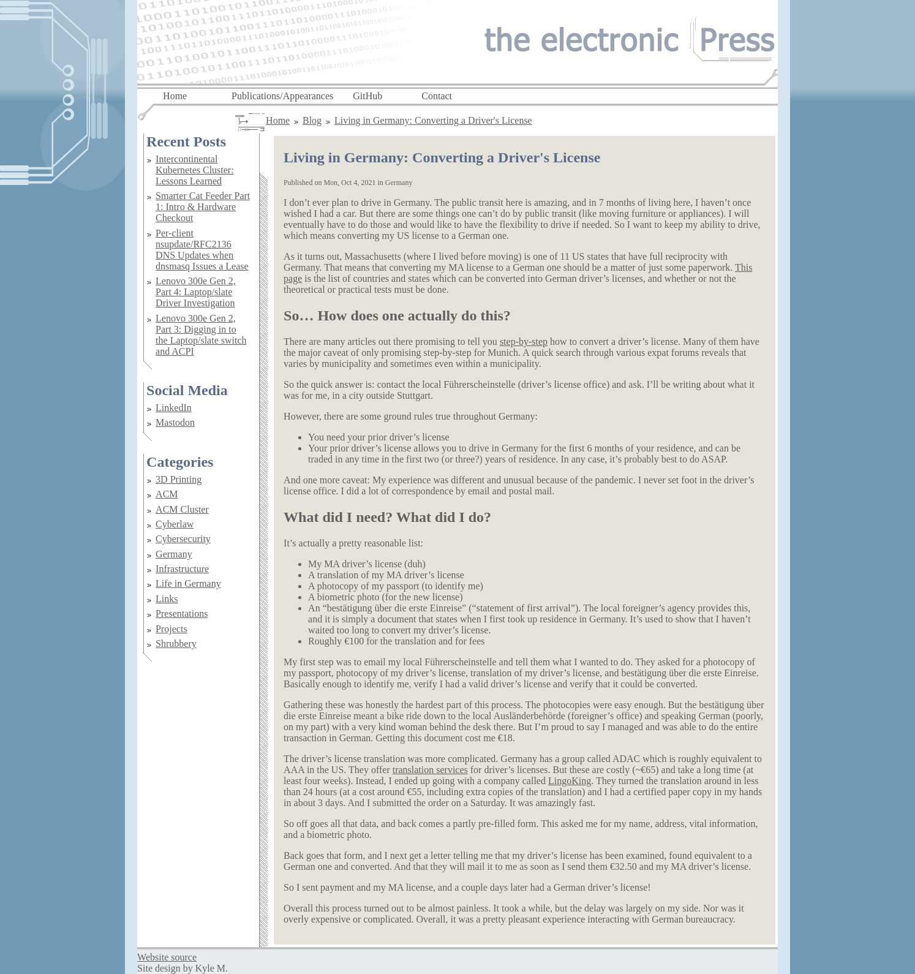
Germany (174, 554)
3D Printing (178, 479)
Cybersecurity (183, 539)
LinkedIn (174, 407)
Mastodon (175, 422)
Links (167, 599)
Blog (312, 120)
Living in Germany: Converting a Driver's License (433, 120)
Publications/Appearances (282, 95)
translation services (430, 769)
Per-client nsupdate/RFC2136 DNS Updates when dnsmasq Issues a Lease (202, 249)
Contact (436, 95)
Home (175, 95)
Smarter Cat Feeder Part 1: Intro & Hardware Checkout (203, 207)
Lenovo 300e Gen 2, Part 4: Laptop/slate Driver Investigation (196, 292)
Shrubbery (176, 643)
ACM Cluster (182, 509)
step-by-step (524, 341)
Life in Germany (188, 583)
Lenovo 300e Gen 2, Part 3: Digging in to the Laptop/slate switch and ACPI (201, 335)
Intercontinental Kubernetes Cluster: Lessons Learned (195, 170)
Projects (171, 629)
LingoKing (569, 781)
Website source (167, 957)
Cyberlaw (175, 524)
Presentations (182, 613)
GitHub (367, 95)
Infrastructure (182, 569)
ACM (167, 494)
